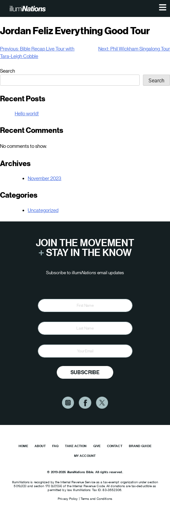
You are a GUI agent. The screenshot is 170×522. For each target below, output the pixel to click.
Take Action (75, 446)
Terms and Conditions (96, 499)
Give (96, 446)
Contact (114, 446)
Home (23, 446)
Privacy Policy (68, 499)
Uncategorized (43, 210)
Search (7, 71)
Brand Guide (140, 446)
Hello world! (27, 113)
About (40, 446)
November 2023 (44, 178)
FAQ (55, 446)
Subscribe (84, 372)
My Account (85, 456)
